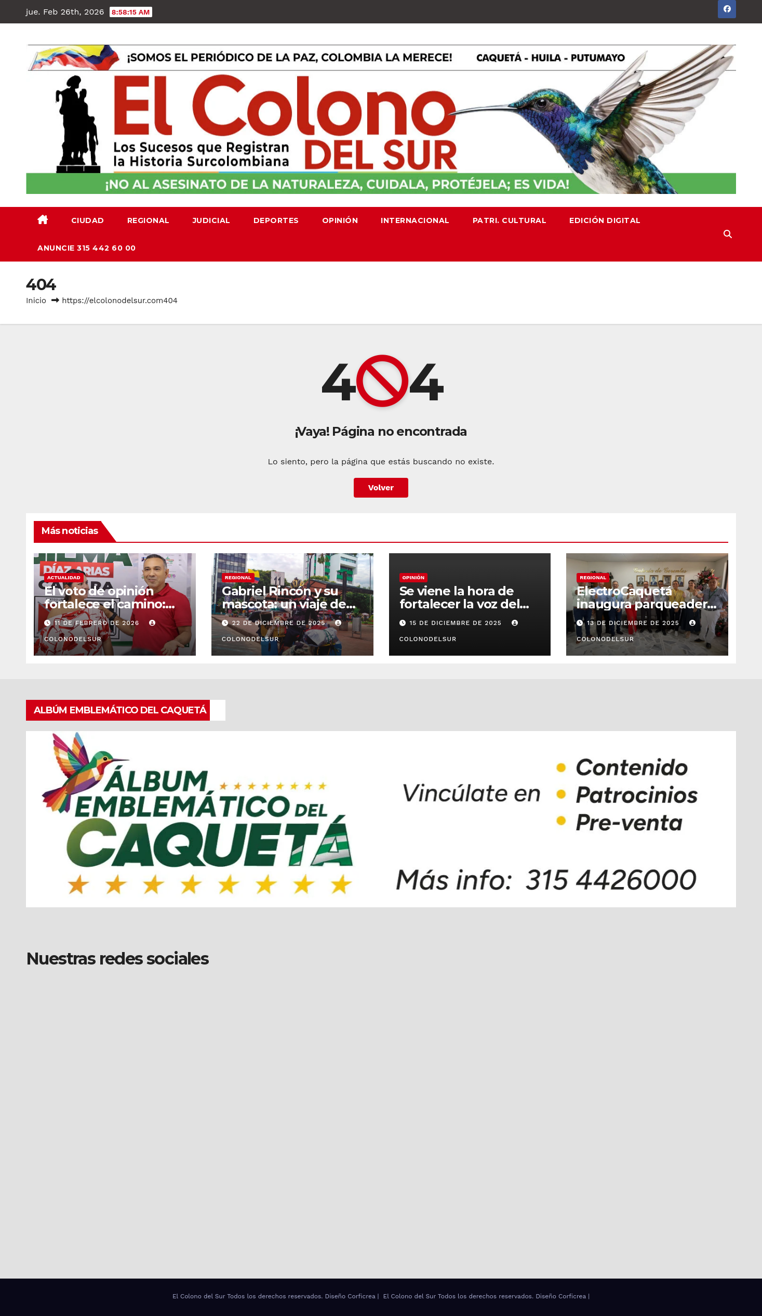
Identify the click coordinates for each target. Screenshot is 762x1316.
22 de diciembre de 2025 (280, 623)
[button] (728, 234)
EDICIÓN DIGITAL (605, 220)
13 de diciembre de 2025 (634, 623)
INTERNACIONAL (415, 220)
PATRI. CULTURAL (510, 220)
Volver (381, 487)
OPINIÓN (340, 220)
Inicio (36, 300)
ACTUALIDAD (64, 577)
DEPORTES (276, 220)
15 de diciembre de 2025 (456, 623)
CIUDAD (87, 220)
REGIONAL (148, 220)
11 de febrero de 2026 (98, 623)
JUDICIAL (212, 220)
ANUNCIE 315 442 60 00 (86, 248)
